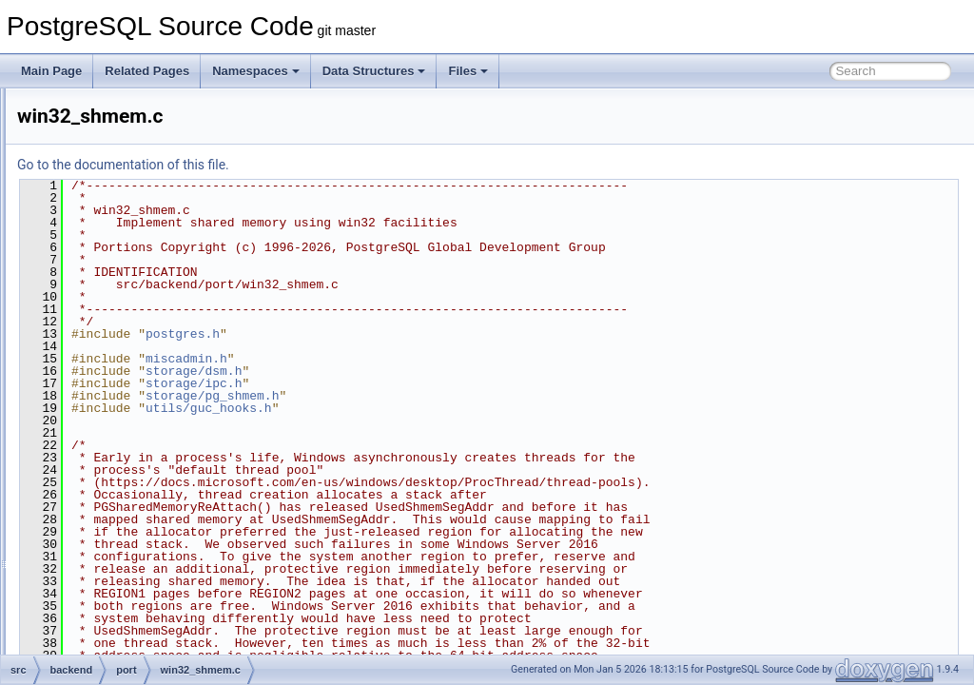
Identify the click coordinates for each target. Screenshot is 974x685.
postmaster (121, 401)
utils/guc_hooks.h (446, 408)
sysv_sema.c (141, 317)
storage (112, 527)
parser (109, 192)
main (105, 129)
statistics (115, 506)
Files (468, 71)
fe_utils (96, 652)
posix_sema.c (143, 296)
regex (107, 422)
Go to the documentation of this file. (361, 164)
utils (103, 590)
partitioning (121, 213)
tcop (104, 548)
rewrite (110, 464)
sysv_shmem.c (146, 338)
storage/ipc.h (431, 383)
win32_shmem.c (149, 380)
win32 (123, 255)
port (103, 234)
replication (119, 443)
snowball (115, 485)
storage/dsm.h (431, 371)
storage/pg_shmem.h (449, 395)
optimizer (116, 171)
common (100, 631)
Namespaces (256, 71)
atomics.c (132, 276)
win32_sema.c (145, 359)
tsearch (111, 569)
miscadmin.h (424, 358)
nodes (109, 150)
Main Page (51, 71)
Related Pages (147, 71)
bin (85, 610)
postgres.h (420, 333)
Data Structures (374, 71)
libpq (105, 108)
